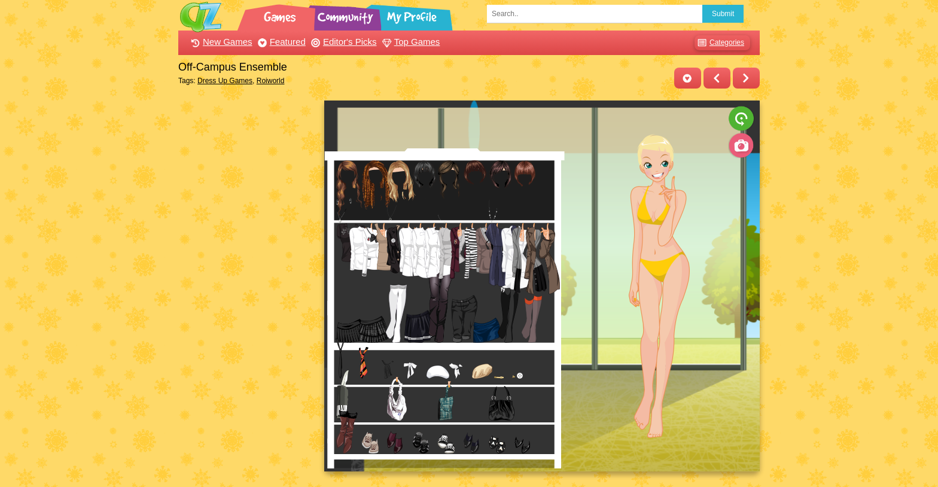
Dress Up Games (224, 81)
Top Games (409, 41)
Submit (723, 14)
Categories (719, 42)
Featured (280, 41)
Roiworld (271, 81)
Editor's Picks (342, 41)
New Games (220, 41)
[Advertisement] (248, 280)
